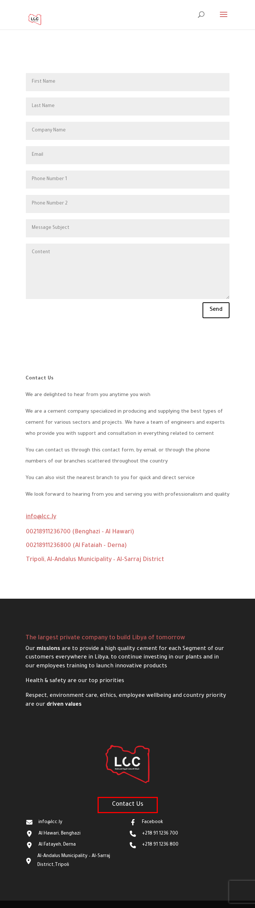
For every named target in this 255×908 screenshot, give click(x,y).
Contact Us (127, 804)
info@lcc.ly (41, 517)
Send (216, 310)
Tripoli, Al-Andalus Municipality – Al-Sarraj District (95, 560)
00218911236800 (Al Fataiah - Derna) (76, 546)
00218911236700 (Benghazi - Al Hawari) (80, 532)
